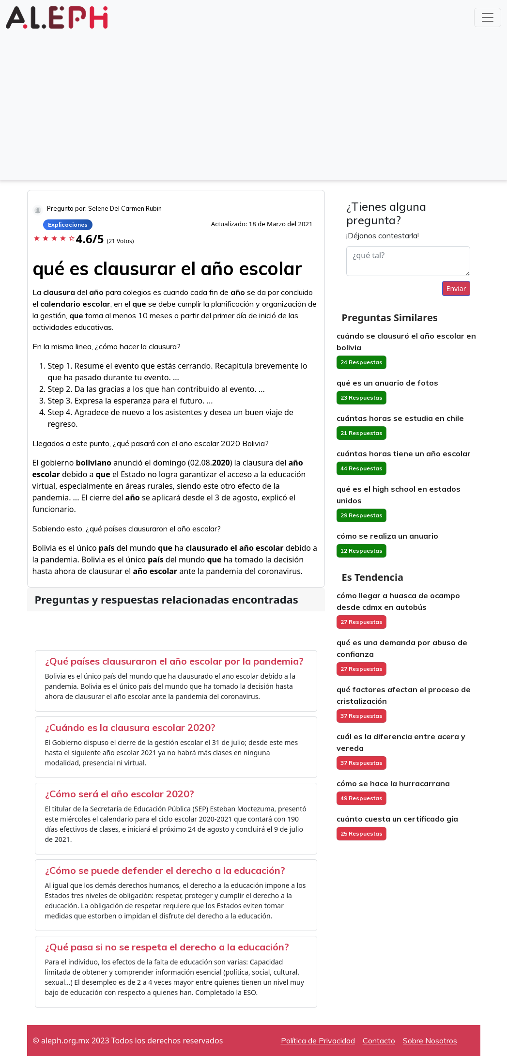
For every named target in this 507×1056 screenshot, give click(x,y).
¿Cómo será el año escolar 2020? (119, 794)
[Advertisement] (253, 103)
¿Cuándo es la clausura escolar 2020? (130, 727)
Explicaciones (68, 224)
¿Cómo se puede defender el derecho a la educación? (165, 870)
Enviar (456, 288)
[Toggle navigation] (487, 17)
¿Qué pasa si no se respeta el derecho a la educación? (167, 947)
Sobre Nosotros (430, 1040)
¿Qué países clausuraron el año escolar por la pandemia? (174, 661)
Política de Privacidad (318, 1040)
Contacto (379, 1040)
